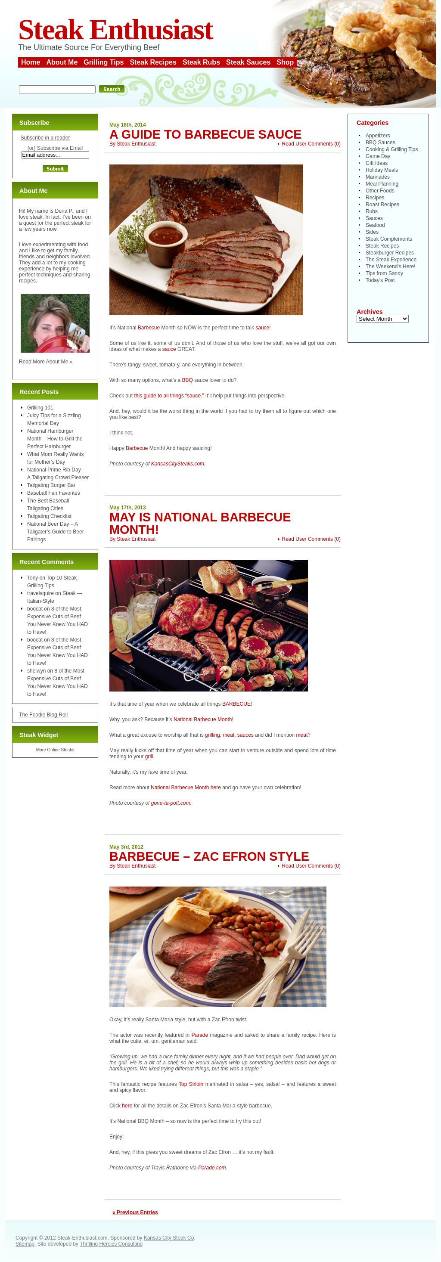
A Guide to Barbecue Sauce (205, 134)
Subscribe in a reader (45, 138)
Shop (285, 62)
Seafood (375, 225)
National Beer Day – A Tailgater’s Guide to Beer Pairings (55, 532)
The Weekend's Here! (390, 267)
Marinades (378, 177)
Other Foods (380, 191)
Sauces (374, 218)
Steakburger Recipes (390, 253)
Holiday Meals (382, 170)
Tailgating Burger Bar (51, 485)
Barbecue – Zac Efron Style (209, 856)
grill (149, 756)
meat (228, 735)
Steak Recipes (153, 62)
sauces (245, 735)
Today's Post (380, 280)
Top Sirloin (191, 1084)
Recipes (375, 198)
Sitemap (25, 1244)
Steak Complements (389, 239)
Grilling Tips (104, 62)
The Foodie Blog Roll (43, 715)
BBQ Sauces (380, 143)
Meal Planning (382, 184)
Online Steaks (60, 749)
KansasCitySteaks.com (177, 464)
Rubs (372, 211)
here (127, 1106)
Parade (199, 1035)
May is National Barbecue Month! (200, 523)
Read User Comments (307, 144)
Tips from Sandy (384, 273)
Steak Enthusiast (115, 29)
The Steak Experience (391, 260)
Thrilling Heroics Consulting (111, 1244)
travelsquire (40, 593)
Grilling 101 (40, 408)
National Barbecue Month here (186, 787)
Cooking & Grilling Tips (392, 149)
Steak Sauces (248, 62)
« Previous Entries (135, 1212)
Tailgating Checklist (49, 516)
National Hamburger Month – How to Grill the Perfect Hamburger (55, 439)
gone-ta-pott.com (170, 803)
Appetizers (378, 136)
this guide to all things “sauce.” (169, 396)
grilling (212, 735)
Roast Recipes (382, 205)
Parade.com (212, 1168)
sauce (262, 328)
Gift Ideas (377, 163)
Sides (372, 232)
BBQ (187, 380)
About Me (62, 62)
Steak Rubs (201, 62)
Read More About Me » (46, 362)
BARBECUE (236, 704)
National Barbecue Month (203, 719)
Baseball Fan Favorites (53, 493)
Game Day (378, 156)
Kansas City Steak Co (169, 1238)
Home (30, 62)
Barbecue (149, 328)
